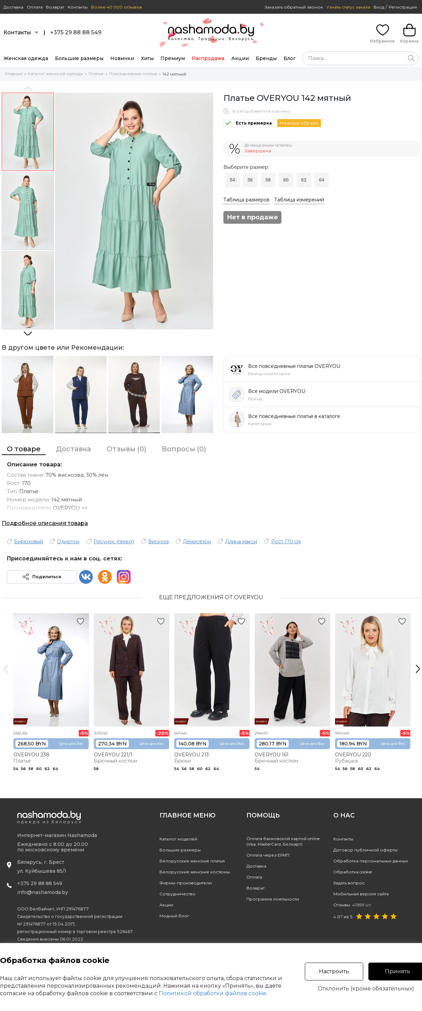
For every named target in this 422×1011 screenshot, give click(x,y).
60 (286, 180)
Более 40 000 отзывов (116, 7)
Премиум (172, 58)
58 (268, 180)
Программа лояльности (272, 899)
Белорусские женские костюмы (194, 871)
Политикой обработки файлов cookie (212, 993)
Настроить (334, 971)
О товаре (24, 449)
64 (321, 180)
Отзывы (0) (126, 449)
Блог (290, 58)
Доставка (13, 7)
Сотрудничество (177, 893)
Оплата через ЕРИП (267, 855)
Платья (96, 73)
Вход (379, 7)
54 (232, 180)
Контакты (78, 7)
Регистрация (403, 7)
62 (304, 180)
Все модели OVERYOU (276, 391)
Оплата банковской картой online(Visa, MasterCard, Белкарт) (283, 841)
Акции (240, 58)
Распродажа (208, 58)
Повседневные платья (133, 73)
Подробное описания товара (45, 523)
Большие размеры (79, 58)
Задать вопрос (349, 882)
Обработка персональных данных (370, 860)
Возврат (55, 7)
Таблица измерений (299, 200)
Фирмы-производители (185, 882)
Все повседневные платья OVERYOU (294, 366)
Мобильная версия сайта (361, 893)
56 (250, 180)
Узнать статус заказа (348, 7)
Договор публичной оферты (365, 849)
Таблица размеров (246, 200)
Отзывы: (352, 904)
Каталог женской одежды (55, 73)
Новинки (122, 58)
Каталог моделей (178, 838)
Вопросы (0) (184, 449)
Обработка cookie (352, 871)
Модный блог (174, 915)
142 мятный (174, 74)
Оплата (35, 7)
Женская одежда (25, 58)
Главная (13, 73)
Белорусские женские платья (192, 860)
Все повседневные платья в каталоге (294, 416)
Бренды (266, 58)
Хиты (147, 58)
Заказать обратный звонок (294, 7)
